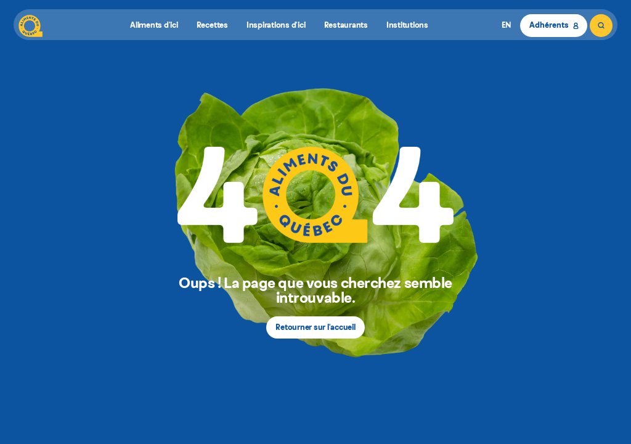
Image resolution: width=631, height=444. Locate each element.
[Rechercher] (601, 25)
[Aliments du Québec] (30, 25)
